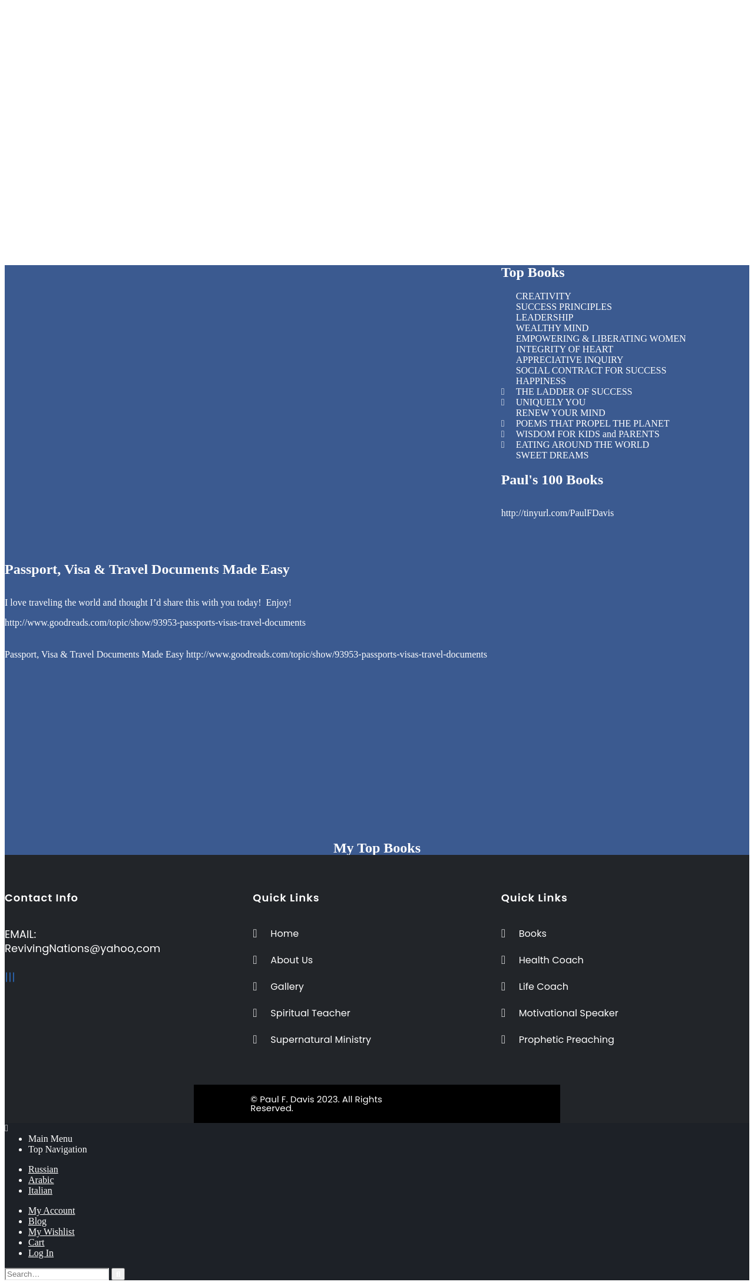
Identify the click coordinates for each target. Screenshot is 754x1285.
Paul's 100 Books (552, 479)
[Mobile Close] (6, 1128)
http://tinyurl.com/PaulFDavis (557, 513)
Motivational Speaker (388, 40)
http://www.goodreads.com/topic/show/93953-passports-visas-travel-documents (155, 622)
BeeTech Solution (427, 1099)
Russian (43, 1169)
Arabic (41, 1180)
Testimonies (370, 115)
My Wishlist (51, 1232)
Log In (41, 1253)
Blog (37, 1221)
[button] (377, 135)
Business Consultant (386, 51)
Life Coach (369, 30)
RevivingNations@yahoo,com (82, 948)
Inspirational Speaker (388, 62)
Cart (36, 1242)
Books (360, 104)
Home (359, 19)
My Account (51, 1210)
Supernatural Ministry (389, 83)
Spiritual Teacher (380, 72)
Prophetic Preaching (386, 93)
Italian (40, 1190)
